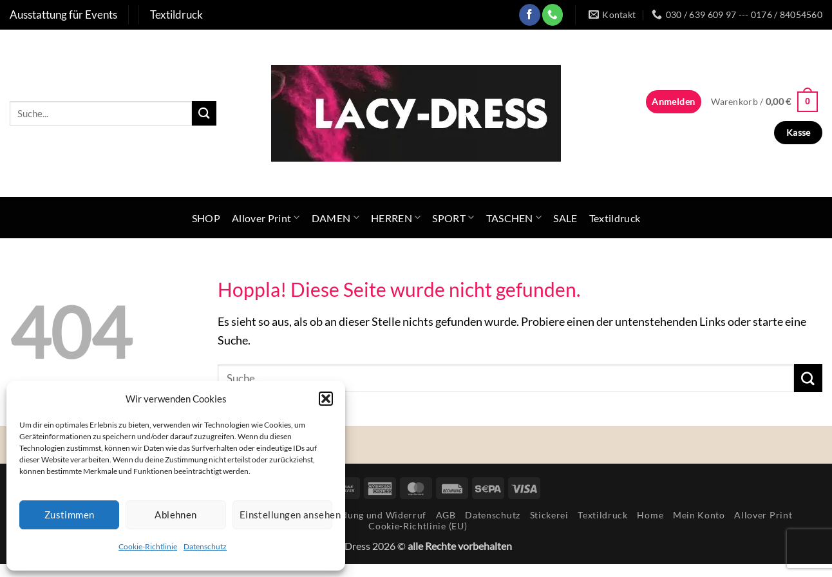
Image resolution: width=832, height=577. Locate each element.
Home (650, 514)
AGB (446, 514)
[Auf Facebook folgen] (529, 14)
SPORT (453, 217)
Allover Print (266, 217)
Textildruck (615, 218)
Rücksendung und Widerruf (366, 514)
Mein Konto (699, 514)
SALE (565, 218)
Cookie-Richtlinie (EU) (417, 525)
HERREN (396, 217)
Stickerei (549, 514)
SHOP (206, 218)
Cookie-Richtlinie (147, 546)
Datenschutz (205, 546)
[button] (325, 398)
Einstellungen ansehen (286, 514)
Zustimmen (69, 514)
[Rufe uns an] (552, 14)
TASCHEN (514, 217)
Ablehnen (176, 514)
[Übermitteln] (204, 113)
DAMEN (335, 217)
